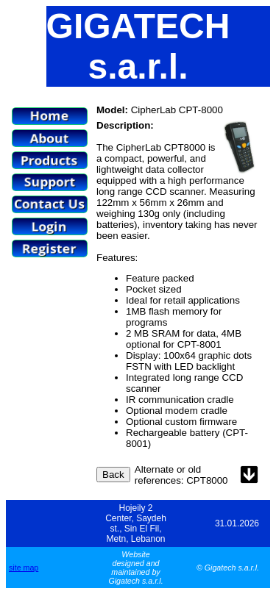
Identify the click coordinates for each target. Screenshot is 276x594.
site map (23, 567)
